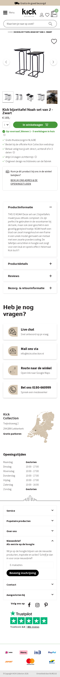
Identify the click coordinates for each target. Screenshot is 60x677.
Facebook (29, 605)
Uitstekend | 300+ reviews (37, 2)
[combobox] (20, 23)
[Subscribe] (23, 573)
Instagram (37, 605)
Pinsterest (46, 605)
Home (10, 32)
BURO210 (53, 673)
